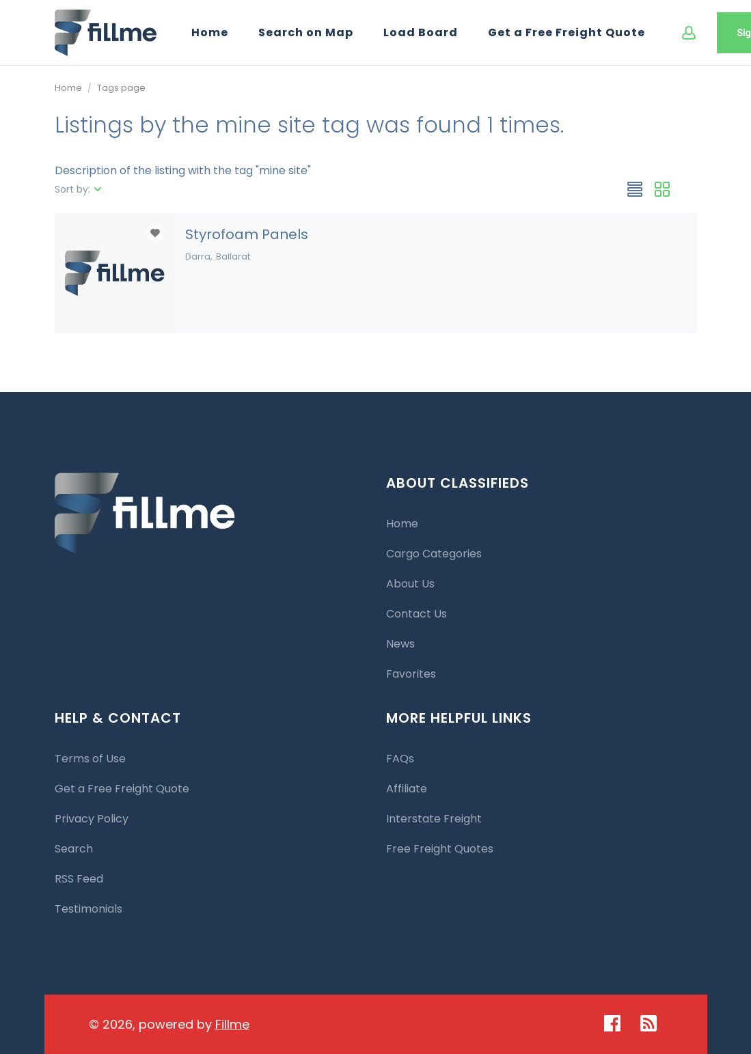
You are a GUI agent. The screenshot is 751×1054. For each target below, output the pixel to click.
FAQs (400, 758)
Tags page (121, 87)
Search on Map (305, 32)
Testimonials (88, 909)
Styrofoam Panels (246, 234)
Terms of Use (90, 758)
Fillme (232, 1024)
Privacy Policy (91, 819)
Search (74, 849)
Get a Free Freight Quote (566, 32)
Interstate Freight (434, 819)
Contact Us (416, 614)
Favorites (411, 674)
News (400, 644)
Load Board (420, 32)
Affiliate (406, 788)
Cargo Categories (434, 553)
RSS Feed (79, 879)
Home (209, 32)
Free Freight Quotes (439, 849)
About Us (410, 584)
